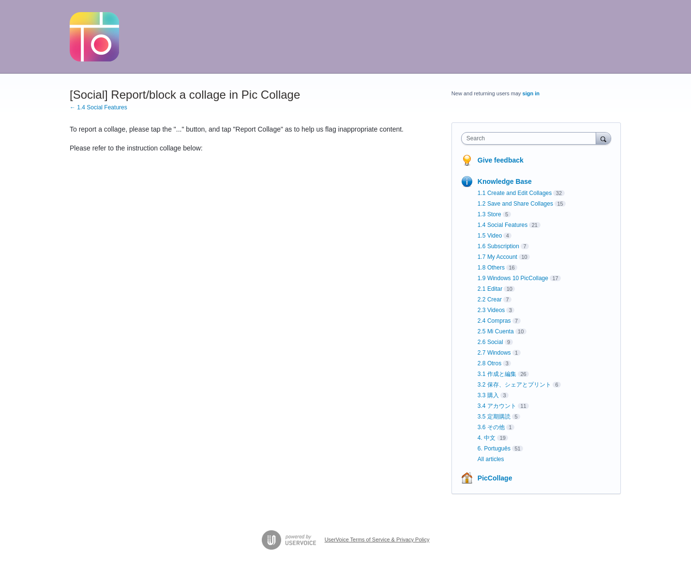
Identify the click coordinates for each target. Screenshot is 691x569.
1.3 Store (489, 214)
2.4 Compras (494, 320)
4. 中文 (487, 437)
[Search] (603, 138)
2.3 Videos (491, 310)
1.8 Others (491, 267)
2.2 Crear (490, 299)
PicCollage (495, 478)
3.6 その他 (491, 427)
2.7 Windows (494, 352)
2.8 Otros (489, 363)
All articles (491, 459)
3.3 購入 (488, 395)
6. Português (494, 448)
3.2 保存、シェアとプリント (514, 384)
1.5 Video (490, 235)
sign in (531, 93)
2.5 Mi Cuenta (496, 331)
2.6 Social (490, 342)
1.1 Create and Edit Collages (515, 193)
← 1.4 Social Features (98, 107)
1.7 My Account (497, 257)
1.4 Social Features (502, 225)
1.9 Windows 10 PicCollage (513, 278)
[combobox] (531, 138)
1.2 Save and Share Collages (515, 203)
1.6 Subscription (498, 246)
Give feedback (501, 160)
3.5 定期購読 (494, 416)
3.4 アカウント (497, 406)
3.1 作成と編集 (497, 374)
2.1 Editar (490, 288)
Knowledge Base (505, 181)
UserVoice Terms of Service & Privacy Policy (377, 539)
